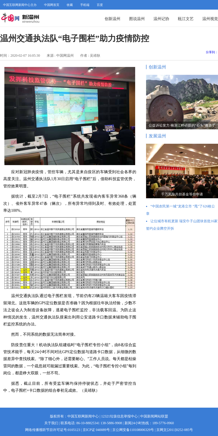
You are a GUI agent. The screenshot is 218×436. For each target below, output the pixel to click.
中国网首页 (51, 5)
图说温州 (137, 19)
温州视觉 (210, 19)
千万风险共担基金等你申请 (182, 194)
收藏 (70, 5)
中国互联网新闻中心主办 (20, 5)
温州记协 (161, 19)
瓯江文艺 (186, 19)
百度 (100, 5)
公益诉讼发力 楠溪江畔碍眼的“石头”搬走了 (182, 125)
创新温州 (112, 19)
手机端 (84, 5)
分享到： (212, 52)
